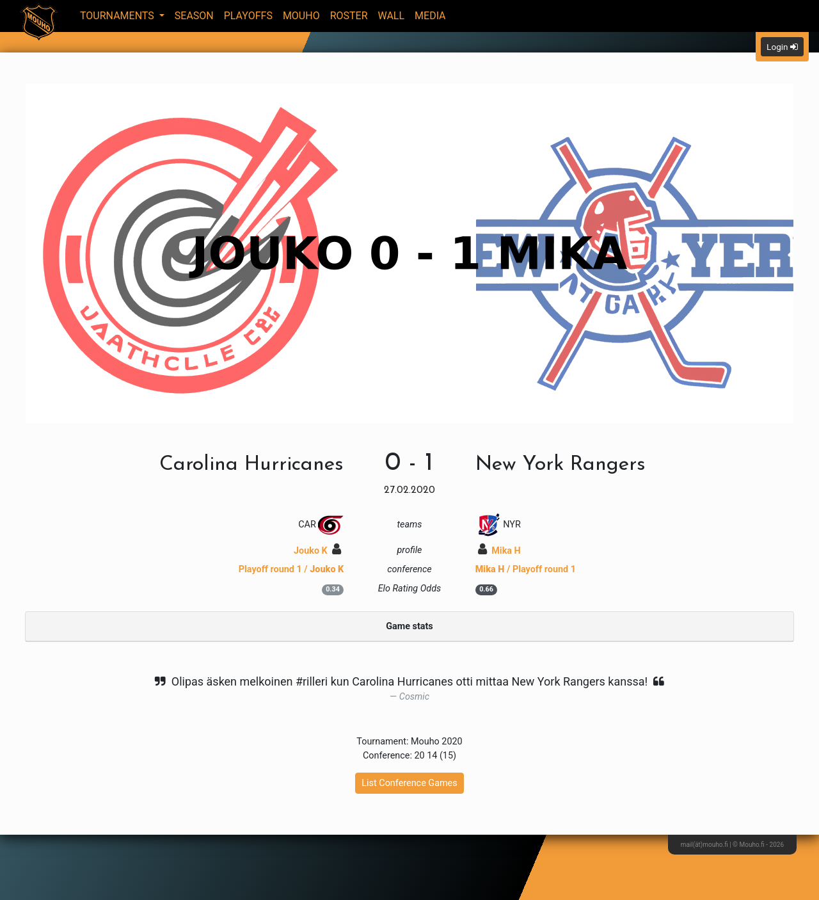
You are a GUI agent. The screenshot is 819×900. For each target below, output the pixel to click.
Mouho (301, 16)
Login (782, 47)
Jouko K (317, 550)
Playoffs (248, 16)
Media (430, 16)
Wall (391, 16)
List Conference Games (409, 783)
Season (194, 16)
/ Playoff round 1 (525, 569)
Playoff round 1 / (291, 569)
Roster (349, 16)
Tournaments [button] (118, 16)
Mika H (499, 550)
